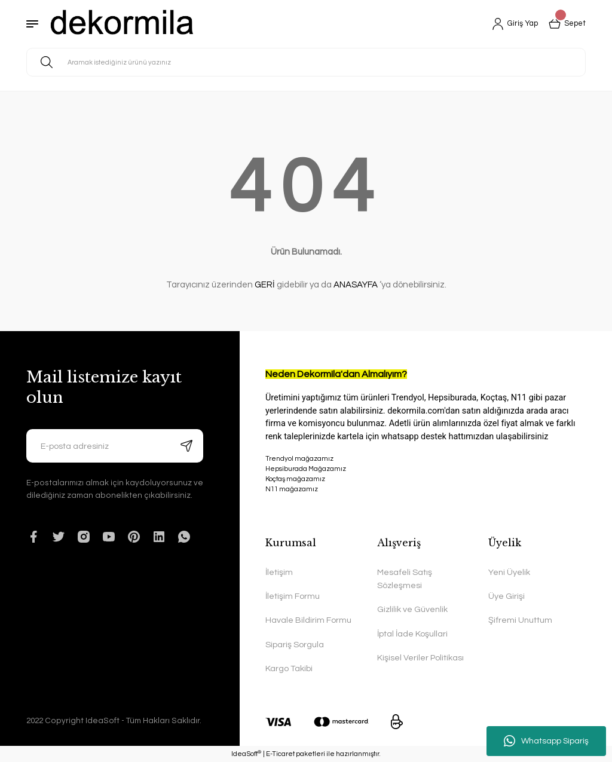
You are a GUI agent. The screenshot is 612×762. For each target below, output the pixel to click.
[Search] (306, 62)
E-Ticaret (280, 754)
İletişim (279, 572)
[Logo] (122, 24)
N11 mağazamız (425, 510)
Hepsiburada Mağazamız (305, 469)
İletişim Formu (292, 596)
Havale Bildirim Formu (308, 620)
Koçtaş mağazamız (295, 479)
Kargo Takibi (289, 668)
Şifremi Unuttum (520, 620)
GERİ (265, 284)
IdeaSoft (246, 753)
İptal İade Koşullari (412, 633)
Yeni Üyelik (509, 572)
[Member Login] (510, 24)
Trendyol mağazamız (299, 458)
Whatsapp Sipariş (546, 741)
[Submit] (186, 446)
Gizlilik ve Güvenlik (412, 609)
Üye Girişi (506, 596)
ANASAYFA (355, 284)
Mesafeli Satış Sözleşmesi (404, 579)
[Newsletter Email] (114, 446)
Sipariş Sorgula (294, 644)
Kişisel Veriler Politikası (420, 657)
